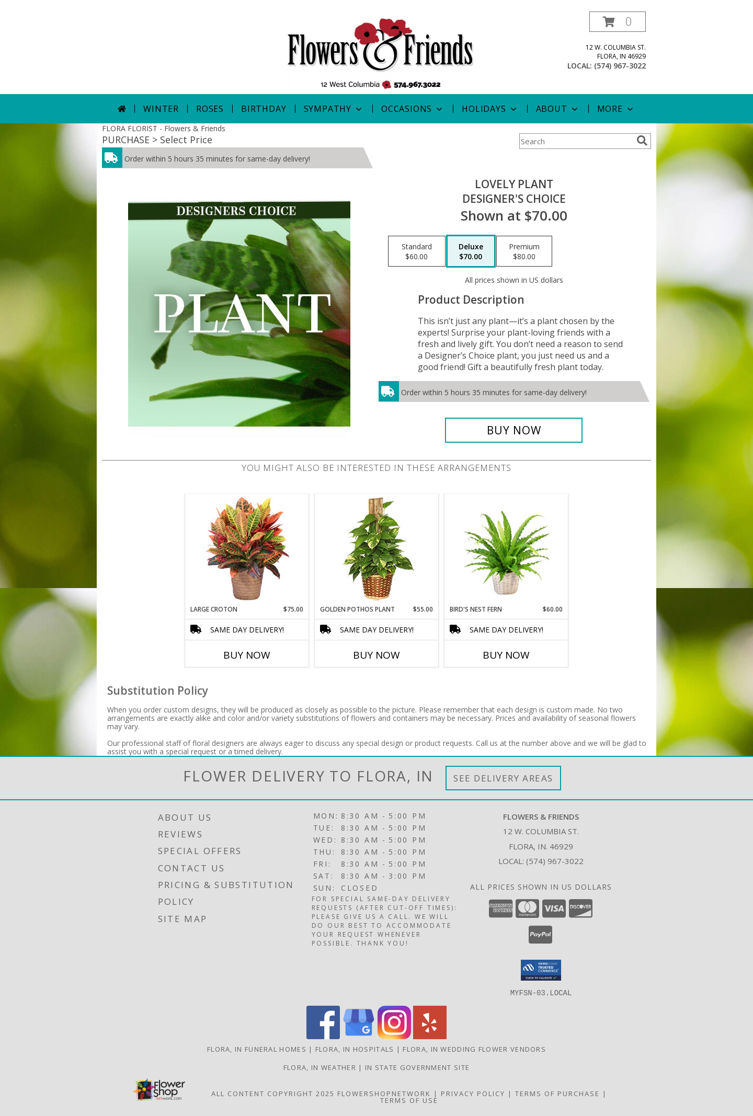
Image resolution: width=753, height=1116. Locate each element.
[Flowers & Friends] (380, 52)
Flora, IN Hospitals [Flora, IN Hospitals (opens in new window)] (354, 1048)
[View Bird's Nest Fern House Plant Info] (506, 549)
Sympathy (334, 108)
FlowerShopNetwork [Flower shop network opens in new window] (384, 1093)
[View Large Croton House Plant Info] (247, 549)
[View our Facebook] (323, 1036)
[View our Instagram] (394, 1036)
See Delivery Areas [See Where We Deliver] (503, 778)
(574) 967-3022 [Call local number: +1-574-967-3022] (620, 66)
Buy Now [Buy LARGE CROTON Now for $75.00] (246, 655)
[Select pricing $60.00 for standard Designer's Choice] (417, 251)
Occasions (412, 108)
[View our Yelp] (430, 1036)
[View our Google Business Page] (358, 1036)
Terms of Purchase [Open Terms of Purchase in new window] (557, 1093)
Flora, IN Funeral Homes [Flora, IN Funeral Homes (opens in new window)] (256, 1048)
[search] (642, 140)
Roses (210, 108)
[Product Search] (576, 141)
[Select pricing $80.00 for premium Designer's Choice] (524, 251)
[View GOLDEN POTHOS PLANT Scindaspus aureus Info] (376, 550)
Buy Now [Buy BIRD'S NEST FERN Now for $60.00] (506, 655)
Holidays (490, 108)
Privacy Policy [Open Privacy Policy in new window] (473, 1093)
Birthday (263, 108)
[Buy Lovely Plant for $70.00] (514, 430)
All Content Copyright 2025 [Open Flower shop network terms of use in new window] (273, 1093)
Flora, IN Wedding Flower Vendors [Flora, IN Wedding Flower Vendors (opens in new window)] (474, 1048)
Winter (161, 108)
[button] (617, 21)
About (558, 108)
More (616, 108)
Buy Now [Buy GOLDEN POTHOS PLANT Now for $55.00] (376, 655)
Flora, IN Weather (319, 1067)
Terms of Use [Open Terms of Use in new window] (409, 1100)
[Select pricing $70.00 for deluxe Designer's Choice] (471, 251)
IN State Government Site (417, 1067)
